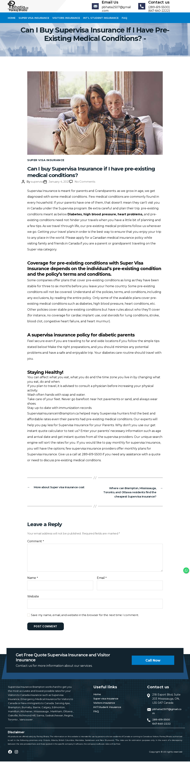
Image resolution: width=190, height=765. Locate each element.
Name (32, 581)
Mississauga (40, 714)
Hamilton (13, 714)
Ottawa (66, 714)
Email (102, 581)
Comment (35, 545)
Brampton (14, 710)
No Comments (85, 186)
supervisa (37, 186)
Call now (152, 664)
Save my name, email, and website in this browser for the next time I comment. (85, 618)
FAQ (124, 22)
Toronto (13, 723)
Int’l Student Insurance (101, 22)
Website (33, 600)
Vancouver (26, 723)
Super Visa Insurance (46, 164)
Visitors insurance (66, 22)
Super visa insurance (34, 22)
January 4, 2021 (59, 186)
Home (11, 22)
